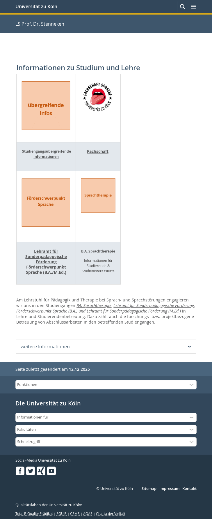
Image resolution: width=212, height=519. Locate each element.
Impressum (169, 488)
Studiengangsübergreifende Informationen (46, 154)
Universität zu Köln (36, 6)
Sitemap (149, 488)
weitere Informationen (45, 346)
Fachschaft (97, 151)
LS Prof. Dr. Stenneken (39, 24)
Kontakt (189, 488)
